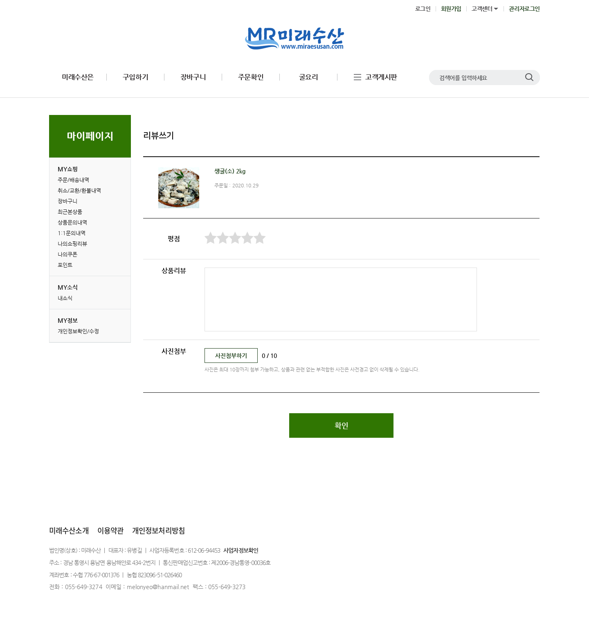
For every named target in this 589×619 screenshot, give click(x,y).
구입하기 (135, 77)
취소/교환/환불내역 (79, 190)
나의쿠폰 (67, 254)
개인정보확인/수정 (78, 331)
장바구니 (193, 77)
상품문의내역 (72, 222)
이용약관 (110, 530)
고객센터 (482, 8)
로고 (294, 38)
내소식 (65, 298)
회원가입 (451, 8)
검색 (529, 77)
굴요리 (308, 77)
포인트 (65, 265)
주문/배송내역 (73, 179)
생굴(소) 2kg (229, 171)
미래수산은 (78, 77)
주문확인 (250, 77)
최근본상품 (70, 211)
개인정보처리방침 (158, 530)
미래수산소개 (69, 530)
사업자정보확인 (240, 550)
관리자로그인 (524, 8)
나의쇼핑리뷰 (72, 243)
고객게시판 (381, 77)
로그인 (423, 8)
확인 (341, 425)
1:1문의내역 (71, 233)
